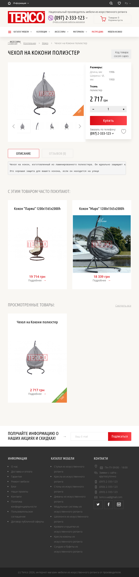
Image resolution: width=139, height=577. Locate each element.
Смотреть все (123, 305)
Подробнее (35, 280)
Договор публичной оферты (27, 521)
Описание (23, 153)
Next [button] (80, 126)
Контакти (16, 496)
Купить (108, 120)
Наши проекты (19, 491)
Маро (45, 43)
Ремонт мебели (20, 481)
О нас (14, 466)
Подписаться (119, 436)
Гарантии (16, 476)
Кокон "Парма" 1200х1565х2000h (37, 208)
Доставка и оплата (21, 471)
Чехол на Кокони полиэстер (37, 322)
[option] (47, 93)
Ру (128, 3)
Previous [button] (13, 126)
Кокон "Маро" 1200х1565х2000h (101, 208)
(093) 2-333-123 (108, 492)
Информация (21, 3)
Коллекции (29, 43)
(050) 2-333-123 (108, 486)
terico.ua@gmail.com (110, 497)
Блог (13, 486)
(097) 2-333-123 (69, 18)
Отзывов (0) (57, 153)
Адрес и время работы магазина (69, 21)
